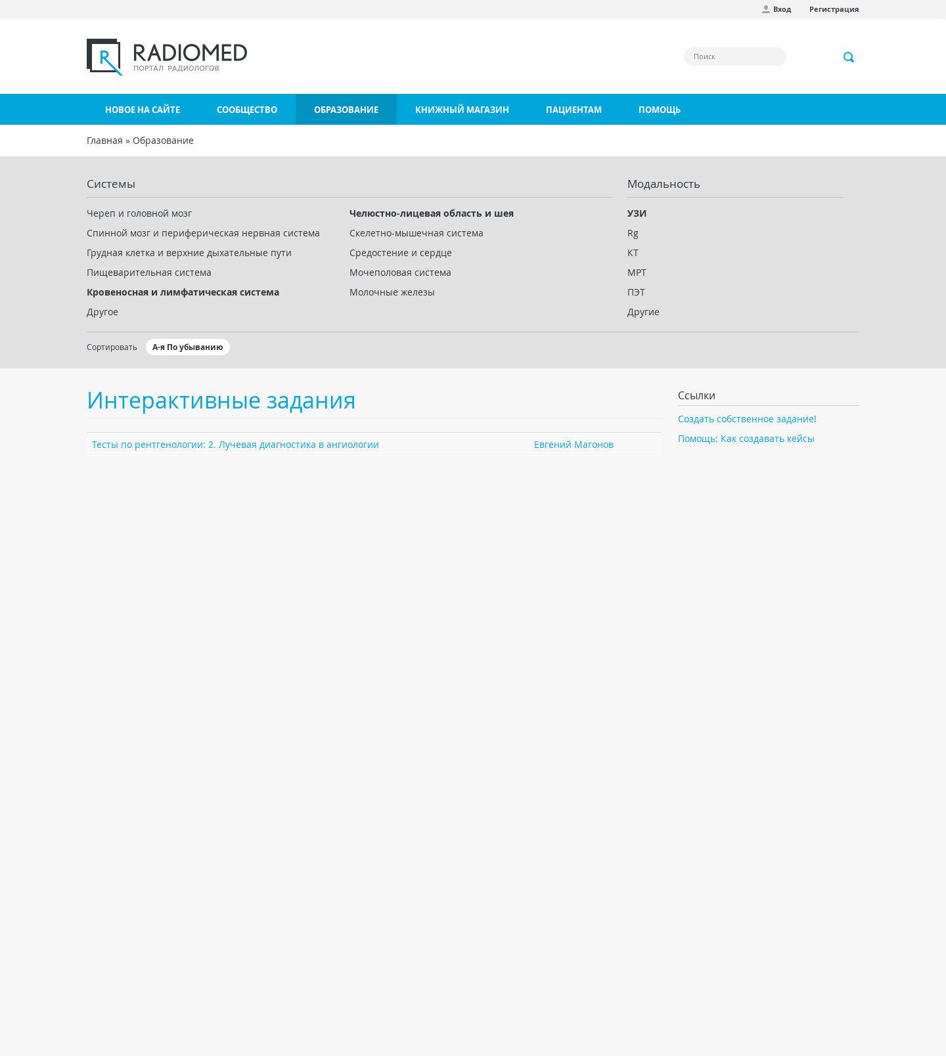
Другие (643, 311)
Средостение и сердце (400, 252)
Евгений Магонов (574, 444)
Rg (633, 233)
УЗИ (637, 213)
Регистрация (834, 9)
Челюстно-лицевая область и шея (431, 213)
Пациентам (574, 110)
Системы (111, 183)
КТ (633, 252)
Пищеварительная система (149, 272)
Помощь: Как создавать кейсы (746, 438)
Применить (849, 57)
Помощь (660, 110)
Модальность (663, 183)
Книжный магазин (462, 110)
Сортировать (112, 346)
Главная (105, 140)
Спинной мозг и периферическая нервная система (203, 233)
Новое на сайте (142, 110)
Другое (102, 311)
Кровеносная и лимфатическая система (183, 292)
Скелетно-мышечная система (416, 233)
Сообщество (247, 110)
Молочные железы (392, 292)
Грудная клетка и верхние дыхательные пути (189, 252)
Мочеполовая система (400, 272)
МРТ (636, 272)
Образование (346, 110)
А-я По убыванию (187, 347)
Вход (782, 9)
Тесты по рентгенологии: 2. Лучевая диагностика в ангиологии (235, 444)
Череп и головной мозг (139, 213)
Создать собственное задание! (747, 418)
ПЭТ (636, 292)
